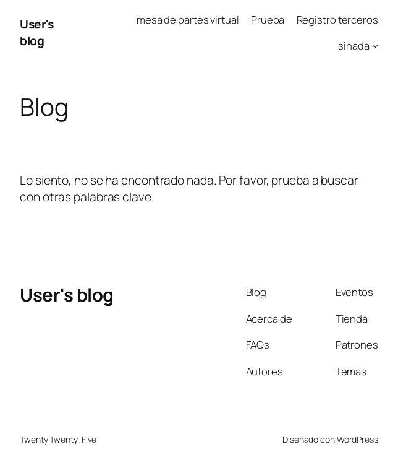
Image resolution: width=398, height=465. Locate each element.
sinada (353, 45)
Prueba (267, 19)
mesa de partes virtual (188, 19)
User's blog (36, 32)
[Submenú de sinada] (375, 46)
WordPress (357, 439)
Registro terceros (337, 19)
